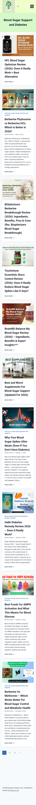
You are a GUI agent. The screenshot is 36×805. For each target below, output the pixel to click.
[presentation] (18, 45)
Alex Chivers (9, 134)
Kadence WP (14, 790)
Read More (9, 81)
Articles (7, 113)
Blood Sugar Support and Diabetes (16, 516)
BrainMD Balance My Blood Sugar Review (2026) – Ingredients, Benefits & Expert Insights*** (17, 337)
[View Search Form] (32, 6)
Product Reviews (10, 518)
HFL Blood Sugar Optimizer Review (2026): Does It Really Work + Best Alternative (18, 68)
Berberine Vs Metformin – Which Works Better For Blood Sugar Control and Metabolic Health (17, 700)
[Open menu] (18, 6)
